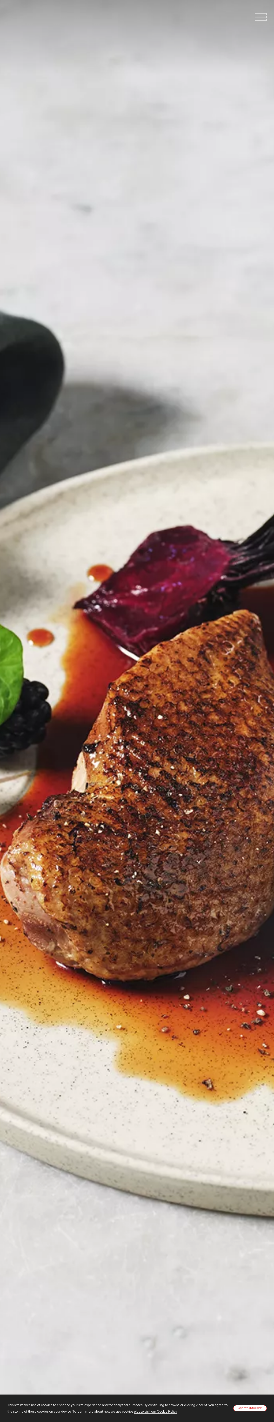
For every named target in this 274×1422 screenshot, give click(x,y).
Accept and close (250, 1408)
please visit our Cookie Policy (155, 1411)
